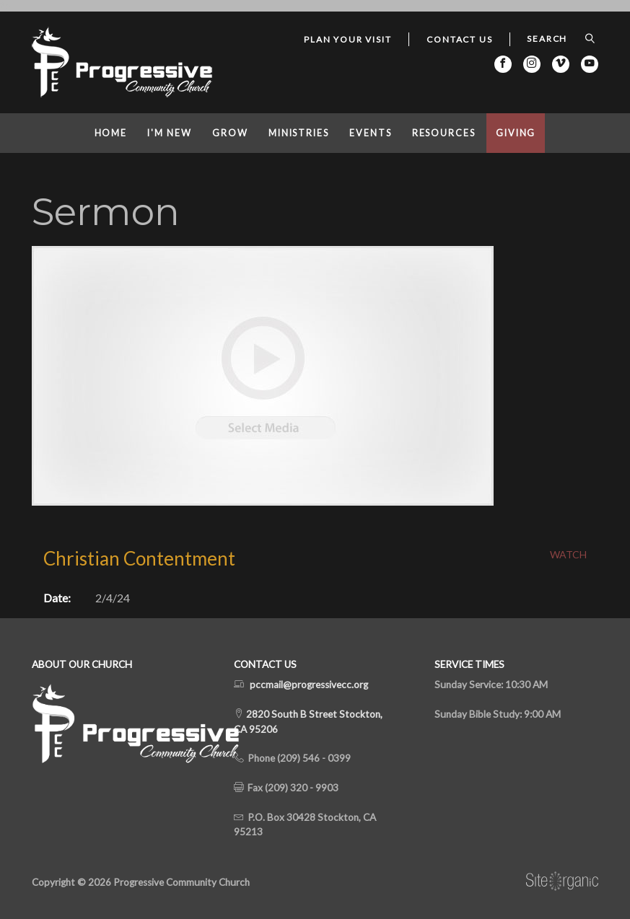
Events (370, 133)
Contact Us (459, 39)
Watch (568, 554)
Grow (230, 133)
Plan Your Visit (347, 39)
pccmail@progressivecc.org (309, 684)
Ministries (298, 133)
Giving (515, 133)
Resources (444, 133)
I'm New (169, 133)
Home (111, 133)
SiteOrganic (562, 881)
